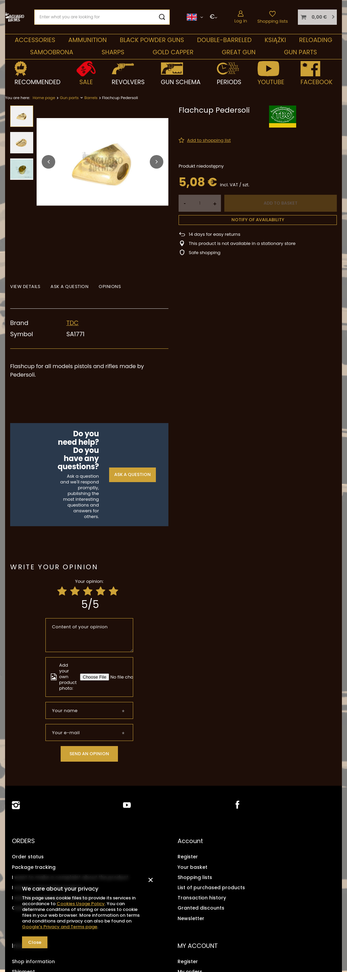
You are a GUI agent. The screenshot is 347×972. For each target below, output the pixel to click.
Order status (28, 856)
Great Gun (239, 52)
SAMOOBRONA (51, 52)
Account (190, 841)
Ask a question (132, 474)
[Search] (162, 17)
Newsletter (191, 918)
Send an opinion (89, 753)
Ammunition (87, 40)
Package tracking (34, 866)
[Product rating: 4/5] (100, 591)
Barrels (90, 97)
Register (188, 856)
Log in (240, 21)
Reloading (315, 40)
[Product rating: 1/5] (62, 591)
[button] (48, 162)
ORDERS (23, 841)
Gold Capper (172, 52)
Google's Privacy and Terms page (59, 926)
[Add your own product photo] (127, 677)
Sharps (113, 52)
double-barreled (224, 40)
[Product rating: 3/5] (88, 591)
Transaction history (202, 897)
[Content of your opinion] (89, 635)
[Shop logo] (14, 16)
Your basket (192, 866)
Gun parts (300, 52)
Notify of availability (257, 219)
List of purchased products (211, 887)
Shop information (33, 960)
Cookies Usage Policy (81, 903)
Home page (44, 97)
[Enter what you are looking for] (102, 17)
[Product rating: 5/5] (113, 591)
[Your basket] (317, 17)
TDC (72, 323)
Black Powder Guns (152, 40)
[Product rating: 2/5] (75, 591)
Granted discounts (201, 907)
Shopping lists (272, 21)
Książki (275, 40)
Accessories (35, 40)
